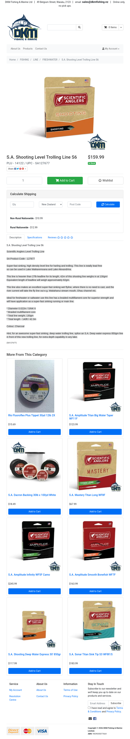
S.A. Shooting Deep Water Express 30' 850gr (34, 654)
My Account (15, 690)
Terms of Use (70, 690)
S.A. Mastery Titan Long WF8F (87, 495)
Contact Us (41, 48)
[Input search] (61, 27)
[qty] (22, 204)
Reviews (60, 237)
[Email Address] (98, 703)
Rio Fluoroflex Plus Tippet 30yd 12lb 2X (31, 415)
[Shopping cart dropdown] (121, 27)
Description (15, 237)
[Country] (51, 204)
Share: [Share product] (16, 169)
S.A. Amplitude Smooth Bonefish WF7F (92, 574)
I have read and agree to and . (105, 710)
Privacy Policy (70, 696)
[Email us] (90, 719)
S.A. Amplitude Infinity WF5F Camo (29, 574)
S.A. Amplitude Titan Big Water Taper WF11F (91, 417)
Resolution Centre (14, 698)
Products (27, 48)
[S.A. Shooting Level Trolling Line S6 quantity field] (24, 180)
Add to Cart (65, 180)
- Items (110, 27)
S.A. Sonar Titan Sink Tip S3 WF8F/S (91, 654)
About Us (15, 48)
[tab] (15, 237)
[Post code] (79, 204)
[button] (111, 49)
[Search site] (79, 27)
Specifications (34, 237)
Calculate (108, 204)
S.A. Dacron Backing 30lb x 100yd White (32, 495)
